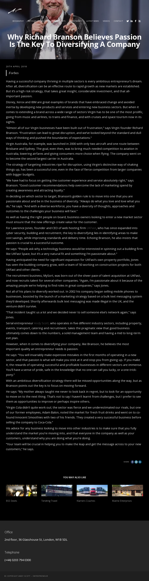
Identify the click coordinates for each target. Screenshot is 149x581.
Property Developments (53, 21)
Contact (118, 21)
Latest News (92, 21)
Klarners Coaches (86, 500)
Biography (18, 21)
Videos (106, 21)
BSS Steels (11, 500)
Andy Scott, (41, 323)
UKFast (91, 228)
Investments (76, 21)
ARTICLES (32, 21)
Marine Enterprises (122, 500)
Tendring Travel (49, 500)
